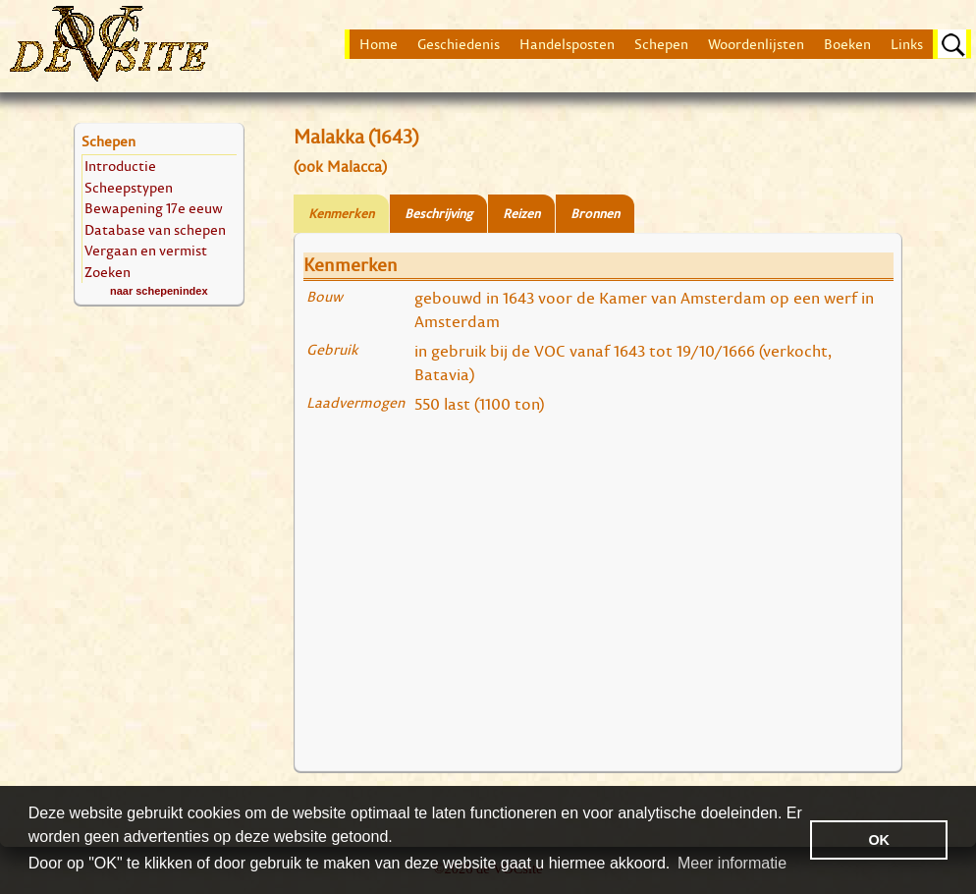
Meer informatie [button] (732, 863)
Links (907, 44)
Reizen (521, 213)
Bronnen (595, 213)
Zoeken (107, 271)
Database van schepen (155, 229)
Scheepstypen (128, 187)
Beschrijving (438, 213)
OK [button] (879, 840)
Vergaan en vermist (145, 250)
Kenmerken (341, 213)
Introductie (120, 165)
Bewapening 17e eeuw (153, 207)
